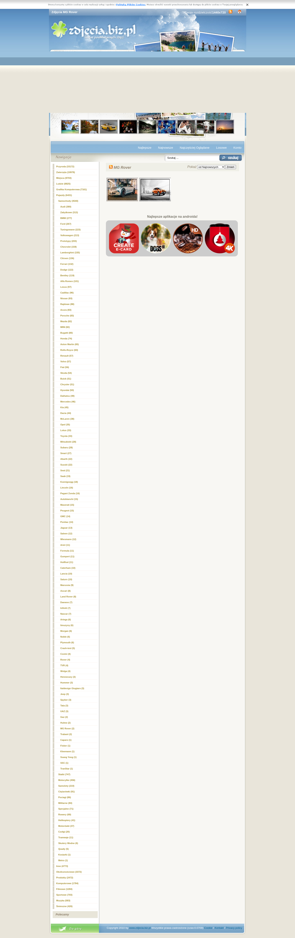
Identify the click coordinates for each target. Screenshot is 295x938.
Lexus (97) (65, 287)
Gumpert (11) (67, 556)
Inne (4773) (62, 866)
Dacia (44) (65, 413)
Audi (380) (65, 206)
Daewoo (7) (66, 602)
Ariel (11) (65, 545)
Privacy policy (234, 927)
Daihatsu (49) (67, 396)
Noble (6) (65, 637)
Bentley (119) (67, 275)
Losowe (221, 147)
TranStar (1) (66, 768)
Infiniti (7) (65, 608)
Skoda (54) (66, 373)
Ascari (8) (65, 591)
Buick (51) (65, 378)
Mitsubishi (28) (68, 442)
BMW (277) (66, 218)
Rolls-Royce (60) (69, 350)
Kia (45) (64, 407)
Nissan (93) (66, 298)
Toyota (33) (66, 436)
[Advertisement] (147, 82)
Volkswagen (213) (69, 235)
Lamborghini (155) (70, 252)
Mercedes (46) (67, 401)
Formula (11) (67, 550)
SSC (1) (64, 763)
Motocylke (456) (66, 780)
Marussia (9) (67, 585)
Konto (237, 147)
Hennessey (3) (68, 677)
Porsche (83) (67, 315)
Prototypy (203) (68, 241)
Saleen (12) (66, 533)
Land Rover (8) (68, 596)
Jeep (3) (64, 694)
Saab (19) (65, 476)
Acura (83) (65, 310)
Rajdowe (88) (67, 304)
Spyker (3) (65, 700)
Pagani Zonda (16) (70, 493)
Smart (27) (65, 453)
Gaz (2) (64, 717)
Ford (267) (65, 224)
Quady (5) (63, 849)
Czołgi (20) (64, 831)
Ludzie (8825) (63, 183)
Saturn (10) (66, 579)
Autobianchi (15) (69, 499)
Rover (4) (65, 659)
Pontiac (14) (66, 522)
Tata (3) (64, 705)
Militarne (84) (65, 803)
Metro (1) (63, 860)
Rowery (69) (64, 814)
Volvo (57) (65, 361)
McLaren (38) (67, 419)
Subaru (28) (66, 447)
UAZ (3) (64, 711)
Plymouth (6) (67, 642)
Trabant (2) (66, 734)
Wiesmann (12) (68, 539)
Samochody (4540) (68, 201)
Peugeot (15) (67, 510)
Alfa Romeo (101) (69, 281)
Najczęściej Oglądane (194, 147)
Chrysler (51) (67, 384)
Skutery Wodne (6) (68, 843)
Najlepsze (144, 147)
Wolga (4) (65, 671)
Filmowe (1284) (64, 889)
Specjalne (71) (66, 809)
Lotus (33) (65, 430)
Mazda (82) (66, 321)
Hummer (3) (66, 682)
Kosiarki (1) (64, 854)
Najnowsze (165, 147)
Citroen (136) (67, 258)
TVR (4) (64, 665)
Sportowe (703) (64, 895)
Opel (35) (65, 424)
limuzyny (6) (67, 625)
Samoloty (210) (66, 786)
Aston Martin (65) (69, 344)
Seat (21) (65, 470)
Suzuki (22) (66, 464)
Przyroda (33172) (65, 166)
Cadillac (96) (67, 292)
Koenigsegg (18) (69, 482)
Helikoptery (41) (66, 820)
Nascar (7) (65, 614)
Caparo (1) (65, 740)
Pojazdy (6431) (64, 195)
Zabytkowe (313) (69, 212)
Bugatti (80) (66, 333)
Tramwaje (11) (65, 837)
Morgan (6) (66, 631)
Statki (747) (64, 774)
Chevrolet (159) (68, 247)
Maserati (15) (67, 505)
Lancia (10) (66, 573)
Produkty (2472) (64, 877)
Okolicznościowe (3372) (69, 872)
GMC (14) (65, 516)
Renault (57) (66, 356)
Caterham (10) (67, 568)
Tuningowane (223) (70, 229)
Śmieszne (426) (64, 906)
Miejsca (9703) (64, 178)
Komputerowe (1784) (67, 883)
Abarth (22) (66, 459)
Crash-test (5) (67, 648)
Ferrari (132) (67, 264)
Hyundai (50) (67, 390)
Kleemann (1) (67, 751)
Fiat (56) (64, 367)
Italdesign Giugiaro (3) (72, 688)
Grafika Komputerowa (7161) (71, 189)
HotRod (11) (66, 562)
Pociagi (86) (64, 797)
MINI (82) (65, 327)
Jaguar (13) (66, 528)
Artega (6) (65, 619)
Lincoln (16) (66, 487)
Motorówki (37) (66, 826)
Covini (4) (65, 654)
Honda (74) (66, 338)
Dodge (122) (66, 269)
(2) (67, 728)
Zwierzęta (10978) (65, 172)
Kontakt (219, 927)
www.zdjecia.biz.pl (140, 927)
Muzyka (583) (63, 900)
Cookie (208, 927)
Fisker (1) (65, 745)
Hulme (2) (65, 723)
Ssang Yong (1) (68, 757)
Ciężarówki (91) (66, 791)
